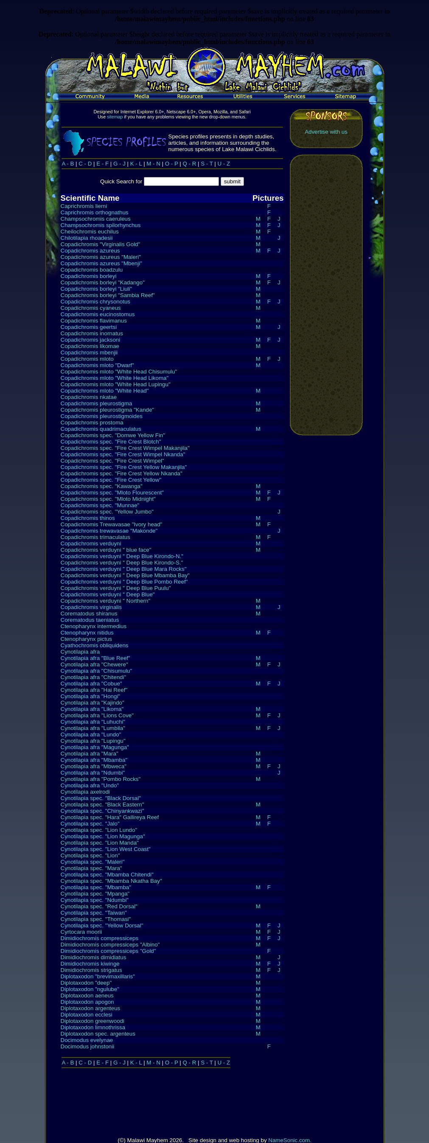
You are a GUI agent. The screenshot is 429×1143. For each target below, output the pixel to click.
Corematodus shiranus (89, 613)
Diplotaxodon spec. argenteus (98, 1033)
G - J (119, 163)
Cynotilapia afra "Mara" (89, 753)
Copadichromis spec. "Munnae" (100, 505)
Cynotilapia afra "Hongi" (91, 696)
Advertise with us (326, 131)
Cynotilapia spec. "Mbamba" (96, 887)
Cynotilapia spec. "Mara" (91, 868)
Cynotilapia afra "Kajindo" (92, 702)
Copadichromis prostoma (92, 422)
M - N (153, 163)
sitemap (115, 116)
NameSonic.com (289, 1094)
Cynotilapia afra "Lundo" (91, 734)
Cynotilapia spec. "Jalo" (90, 823)
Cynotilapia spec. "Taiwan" (94, 912)
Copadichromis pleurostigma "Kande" (107, 409)
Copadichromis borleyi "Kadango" (103, 282)
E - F (102, 163)
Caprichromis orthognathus (95, 212)
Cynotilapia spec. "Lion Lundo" (99, 829)
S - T (207, 163)
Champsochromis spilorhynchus (101, 225)
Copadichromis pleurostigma (96, 403)
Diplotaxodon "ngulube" (90, 989)
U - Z (224, 163)
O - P (171, 163)
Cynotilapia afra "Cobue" (91, 683)
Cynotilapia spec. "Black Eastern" (102, 804)
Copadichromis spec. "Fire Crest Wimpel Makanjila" (125, 447)
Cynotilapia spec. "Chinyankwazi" (102, 810)
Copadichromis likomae (90, 346)
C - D (85, 163)
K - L (136, 163)
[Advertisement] (326, 294)
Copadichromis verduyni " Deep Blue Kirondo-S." (122, 562)
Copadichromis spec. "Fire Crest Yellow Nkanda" (121, 473)
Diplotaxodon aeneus (87, 995)
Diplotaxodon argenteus (91, 1008)
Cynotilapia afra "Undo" (90, 785)
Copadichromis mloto (87, 358)
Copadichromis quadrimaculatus (101, 428)
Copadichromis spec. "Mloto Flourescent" (112, 492)
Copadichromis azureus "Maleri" (101, 256)
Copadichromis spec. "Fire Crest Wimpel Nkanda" (123, 454)
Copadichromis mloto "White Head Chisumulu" (119, 371)
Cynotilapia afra (80, 651)
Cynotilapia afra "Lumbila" (93, 728)
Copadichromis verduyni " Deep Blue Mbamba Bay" (125, 575)
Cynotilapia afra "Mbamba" (94, 759)
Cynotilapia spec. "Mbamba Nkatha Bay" (111, 880)
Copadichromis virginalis (91, 607)
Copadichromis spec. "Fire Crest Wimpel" (112, 460)
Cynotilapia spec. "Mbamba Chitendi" (107, 874)
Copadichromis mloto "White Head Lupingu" (116, 384)
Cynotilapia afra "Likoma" (92, 708)
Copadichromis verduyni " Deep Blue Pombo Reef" (124, 581)
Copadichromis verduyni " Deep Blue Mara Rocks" (124, 568)
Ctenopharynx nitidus (87, 632)
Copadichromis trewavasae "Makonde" (109, 530)
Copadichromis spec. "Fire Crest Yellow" (111, 479)
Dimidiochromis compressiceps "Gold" (108, 950)
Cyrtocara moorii (81, 931)
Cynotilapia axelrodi (85, 791)
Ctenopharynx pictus (86, 638)
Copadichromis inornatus (92, 333)
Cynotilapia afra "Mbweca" (93, 766)
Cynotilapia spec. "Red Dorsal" (99, 906)
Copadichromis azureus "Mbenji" (101, 263)
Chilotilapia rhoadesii (87, 237)
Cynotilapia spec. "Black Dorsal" (101, 798)
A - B (68, 163)
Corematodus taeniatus (90, 619)
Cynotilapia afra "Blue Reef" (95, 657)
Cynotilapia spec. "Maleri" (93, 861)
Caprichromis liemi (84, 205)
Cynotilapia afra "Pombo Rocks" (101, 778)
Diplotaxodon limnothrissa (93, 1027)
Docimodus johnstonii (88, 1046)
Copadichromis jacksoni (91, 339)
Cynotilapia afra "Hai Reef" (94, 689)
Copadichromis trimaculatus (95, 537)
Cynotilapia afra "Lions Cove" (97, 715)
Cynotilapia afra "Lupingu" (93, 740)
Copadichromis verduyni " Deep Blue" (108, 594)
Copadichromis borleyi (89, 275)
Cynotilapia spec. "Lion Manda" (100, 842)
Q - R (189, 163)
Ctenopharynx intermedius (94, 626)
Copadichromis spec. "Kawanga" (102, 486)
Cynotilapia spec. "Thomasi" (96, 919)
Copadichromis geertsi (89, 326)
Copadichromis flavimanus (94, 320)
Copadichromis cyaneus (91, 307)
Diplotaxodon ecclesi (86, 1014)
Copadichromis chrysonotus (95, 301)
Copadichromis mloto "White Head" (105, 390)
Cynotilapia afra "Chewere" (94, 664)
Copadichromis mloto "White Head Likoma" (115, 377)
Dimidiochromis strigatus (91, 969)
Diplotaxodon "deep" (86, 982)
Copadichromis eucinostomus (98, 314)
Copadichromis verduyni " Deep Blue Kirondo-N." (122, 556)
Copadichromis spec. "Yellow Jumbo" (107, 511)
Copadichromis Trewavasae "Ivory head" (112, 524)
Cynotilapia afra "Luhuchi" (93, 721)
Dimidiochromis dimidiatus (93, 957)
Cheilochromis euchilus (90, 231)
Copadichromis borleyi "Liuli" (96, 288)
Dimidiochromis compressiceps (100, 938)
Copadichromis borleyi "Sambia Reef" (108, 295)
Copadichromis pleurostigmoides (102, 416)
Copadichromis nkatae (89, 396)
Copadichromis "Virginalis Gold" (100, 244)
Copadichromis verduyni (91, 543)
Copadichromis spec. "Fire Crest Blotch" (111, 441)
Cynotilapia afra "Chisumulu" (96, 670)
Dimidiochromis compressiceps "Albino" (110, 944)
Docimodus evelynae (87, 1039)
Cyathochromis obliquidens (95, 645)
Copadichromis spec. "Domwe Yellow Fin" (113, 435)
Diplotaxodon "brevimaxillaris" (98, 976)
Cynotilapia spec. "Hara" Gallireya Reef (110, 817)
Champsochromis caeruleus (96, 218)
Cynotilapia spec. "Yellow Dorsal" (102, 925)
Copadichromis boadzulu (92, 269)
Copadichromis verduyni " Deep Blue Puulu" (116, 587)
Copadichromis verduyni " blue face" (106, 549)
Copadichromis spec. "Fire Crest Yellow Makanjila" (124, 466)
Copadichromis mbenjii (89, 352)
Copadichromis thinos (88, 517)
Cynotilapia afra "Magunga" (95, 747)
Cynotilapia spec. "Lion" (90, 855)
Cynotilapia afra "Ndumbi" (93, 772)
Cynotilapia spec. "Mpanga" (95, 893)
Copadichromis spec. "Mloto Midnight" (108, 498)
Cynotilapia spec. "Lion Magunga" (103, 836)
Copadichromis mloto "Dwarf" (97, 365)
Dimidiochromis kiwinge (90, 963)
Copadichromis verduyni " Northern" (106, 600)
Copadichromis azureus (90, 250)
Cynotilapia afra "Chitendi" (93, 677)
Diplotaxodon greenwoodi (92, 1020)
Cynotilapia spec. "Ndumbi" (95, 899)
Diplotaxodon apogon (87, 1001)
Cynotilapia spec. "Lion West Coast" (106, 848)
